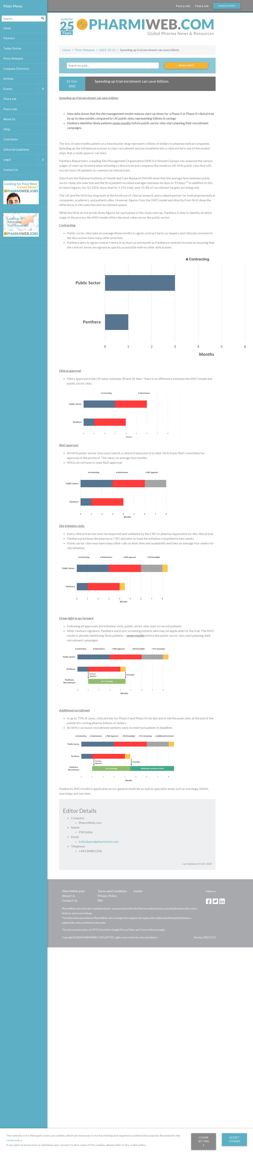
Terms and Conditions (112, 891)
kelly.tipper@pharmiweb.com (99, 841)
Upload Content (226, 6)
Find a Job (202, 6)
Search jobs (186, 65)
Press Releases (85, 50)
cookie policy (14, 1140)
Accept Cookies (234, 1139)
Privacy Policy (107, 896)
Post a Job (183, 6)
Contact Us (69, 900)
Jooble (137, 891)
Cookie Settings (203, 1141)
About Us (68, 896)
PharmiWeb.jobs (73, 891)
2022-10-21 (107, 50)
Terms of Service (149, 929)
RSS (100, 900)
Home (66, 50)
